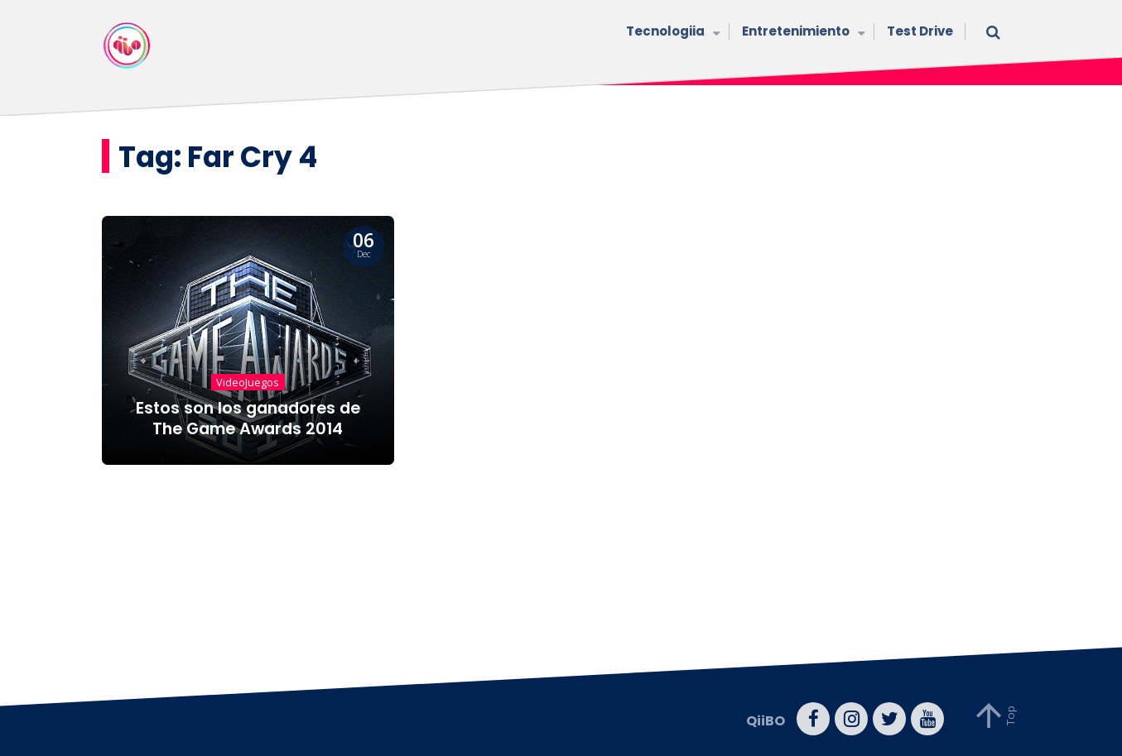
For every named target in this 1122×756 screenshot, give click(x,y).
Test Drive (920, 31)
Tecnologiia (671, 32)
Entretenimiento (802, 32)
